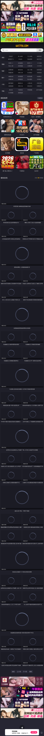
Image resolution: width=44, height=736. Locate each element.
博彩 (3, 57)
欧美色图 (29, 76)
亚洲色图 (20, 76)
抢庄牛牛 (39, 59)
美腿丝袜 (10, 79)
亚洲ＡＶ (10, 63)
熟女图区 (29, 79)
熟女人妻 (10, 66)
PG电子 (11, 56)
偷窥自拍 (10, 76)
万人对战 (29, 56)
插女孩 (11, 90)
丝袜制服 (20, 66)
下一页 (25, 671)
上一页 (19, 671)
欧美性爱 (39, 70)
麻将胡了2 (11, 59)
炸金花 (20, 59)
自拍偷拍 (20, 63)
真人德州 (20, 56)
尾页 (30, 671)
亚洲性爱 (10, 70)
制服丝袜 (10, 72)
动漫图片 (39, 76)
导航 (3, 91)
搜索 (40, 50)
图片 (3, 78)
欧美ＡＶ (29, 63)
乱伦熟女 (29, 72)
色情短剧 (20, 92)
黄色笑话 (29, 86)
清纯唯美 (20, 79)
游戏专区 (39, 56)
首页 (13, 671)
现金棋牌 (29, 59)
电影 (3, 71)
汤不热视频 (39, 90)
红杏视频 (10, 92)
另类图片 (39, 79)
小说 (3, 84)
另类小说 (20, 86)
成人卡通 (29, 70)
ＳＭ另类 (39, 66)
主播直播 (29, 66)
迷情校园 (10, 86)
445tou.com (22, 46)
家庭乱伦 (20, 83)
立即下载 (34, 732)
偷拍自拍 (20, 70)
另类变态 (39, 72)
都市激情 (10, 83)
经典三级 (20, 72)
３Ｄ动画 (39, 63)
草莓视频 (29, 90)
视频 (3, 64)
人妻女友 (29, 83)
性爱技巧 (39, 86)
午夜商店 (20, 90)
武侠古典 (39, 83)
